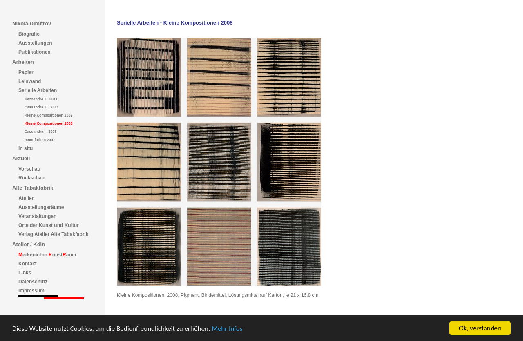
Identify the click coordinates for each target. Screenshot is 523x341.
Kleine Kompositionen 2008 (49, 123)
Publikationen (34, 52)
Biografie (29, 34)
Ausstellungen (35, 43)
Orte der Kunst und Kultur (48, 225)
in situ (25, 148)
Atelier (26, 198)
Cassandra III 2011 (42, 107)
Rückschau (31, 178)
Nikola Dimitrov (31, 23)
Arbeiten (23, 62)
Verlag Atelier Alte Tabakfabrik (53, 234)
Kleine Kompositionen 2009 (49, 115)
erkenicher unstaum (47, 255)
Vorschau (29, 169)
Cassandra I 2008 (41, 132)
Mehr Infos (227, 328)
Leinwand (29, 81)
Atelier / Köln (28, 244)
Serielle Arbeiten (37, 90)
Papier (26, 72)
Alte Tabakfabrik (32, 188)
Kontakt (27, 264)
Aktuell (21, 158)
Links (24, 273)
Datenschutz (32, 282)
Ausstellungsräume (41, 207)
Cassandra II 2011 (41, 99)
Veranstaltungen (37, 216)
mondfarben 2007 (40, 140)
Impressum (31, 291)
